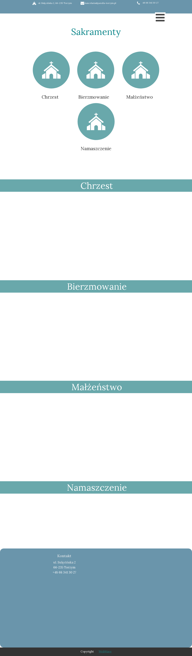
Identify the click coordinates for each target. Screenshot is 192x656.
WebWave (105, 651)
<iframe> (135, 584)
